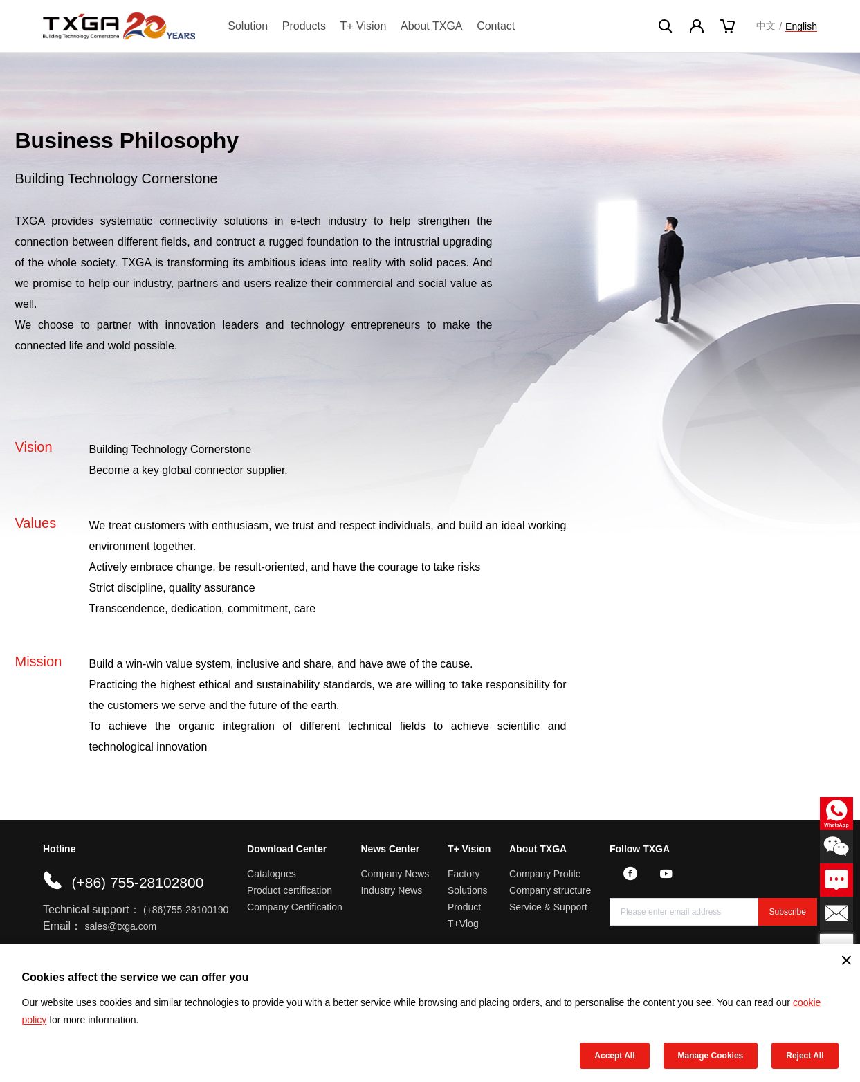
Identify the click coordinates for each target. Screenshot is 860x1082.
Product (464, 907)
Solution (248, 26)
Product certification (289, 890)
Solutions (468, 890)
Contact (496, 26)
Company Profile (545, 873)
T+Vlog (463, 923)
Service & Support (548, 907)
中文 (766, 25)
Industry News (391, 890)
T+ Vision (363, 26)
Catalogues (271, 873)
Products (304, 26)
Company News (394, 873)
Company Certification (294, 907)
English (801, 26)
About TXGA (432, 26)
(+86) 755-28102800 (137, 882)
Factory (464, 873)
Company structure (550, 890)
